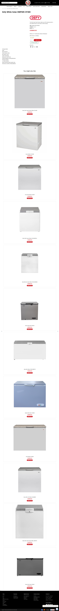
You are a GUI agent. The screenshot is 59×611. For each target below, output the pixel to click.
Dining (3, 603)
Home (3, 8)
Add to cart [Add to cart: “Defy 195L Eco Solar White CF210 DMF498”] (30, 285)
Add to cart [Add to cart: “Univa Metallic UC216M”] (30, 157)
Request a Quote (34, 42)
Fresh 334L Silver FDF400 (29, 584)
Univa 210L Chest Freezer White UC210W (29, 110)
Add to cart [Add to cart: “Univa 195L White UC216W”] (30, 198)
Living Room (4, 602)
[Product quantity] (31, 40)
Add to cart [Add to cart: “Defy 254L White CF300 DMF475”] (30, 372)
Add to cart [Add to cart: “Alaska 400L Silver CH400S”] (30, 416)
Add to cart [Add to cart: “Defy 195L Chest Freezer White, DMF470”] (30, 544)
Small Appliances (4, 604)
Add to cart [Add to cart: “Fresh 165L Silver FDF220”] (30, 329)
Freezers (5, 8)
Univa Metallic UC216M (30, 154)
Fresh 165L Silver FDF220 (29, 325)
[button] (31, 47)
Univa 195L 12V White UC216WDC (30, 497)
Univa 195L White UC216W (29, 194)
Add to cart (38, 40)
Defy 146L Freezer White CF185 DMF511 (29, 238)
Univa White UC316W (30, 456)
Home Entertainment (5, 605)
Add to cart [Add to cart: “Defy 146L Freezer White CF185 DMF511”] (30, 241)
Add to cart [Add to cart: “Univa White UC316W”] (30, 460)
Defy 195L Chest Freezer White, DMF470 (30, 540)
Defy (33, 28)
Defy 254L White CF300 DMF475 (30, 369)
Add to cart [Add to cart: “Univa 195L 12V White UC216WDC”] (30, 500)
